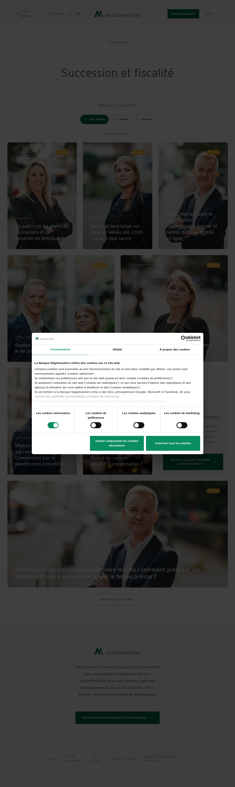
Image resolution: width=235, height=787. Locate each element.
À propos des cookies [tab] (175, 349)
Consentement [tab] (60, 349)
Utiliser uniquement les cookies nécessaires (116, 443)
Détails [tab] (117, 349)
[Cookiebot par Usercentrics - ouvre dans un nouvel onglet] (184, 338)
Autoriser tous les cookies (173, 443)
